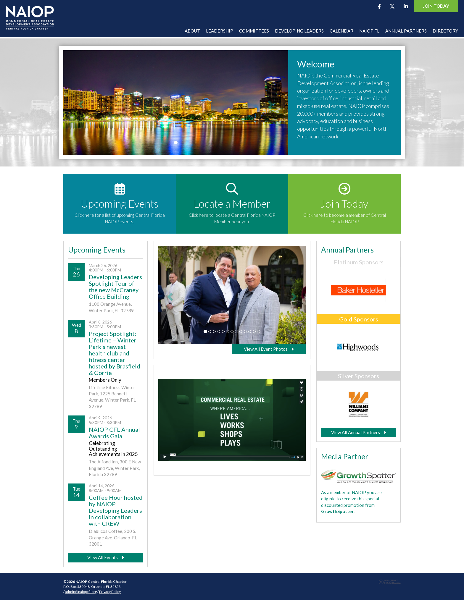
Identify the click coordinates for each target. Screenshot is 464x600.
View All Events (105, 557)
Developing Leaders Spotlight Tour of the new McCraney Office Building (115, 286)
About (192, 30)
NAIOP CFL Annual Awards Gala (114, 432)
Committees (254, 30)
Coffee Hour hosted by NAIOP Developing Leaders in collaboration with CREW (116, 510)
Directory (445, 30)
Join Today (436, 6)
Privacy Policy (110, 591)
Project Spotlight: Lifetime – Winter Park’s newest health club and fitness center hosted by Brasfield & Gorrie (114, 353)
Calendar (341, 30)
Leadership (219, 30)
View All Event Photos (269, 349)
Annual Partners (406, 30)
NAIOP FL (369, 30)
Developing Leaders (299, 30)
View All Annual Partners (358, 432)
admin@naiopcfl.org (81, 591)
